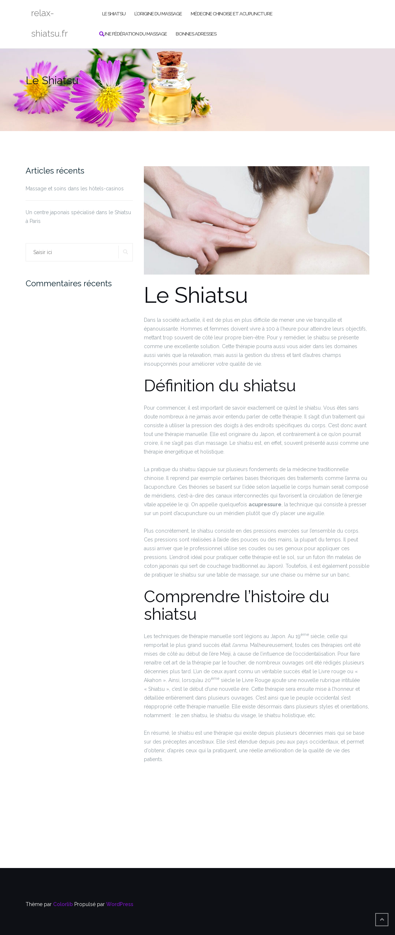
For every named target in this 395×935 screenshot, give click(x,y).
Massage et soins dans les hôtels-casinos (75, 188)
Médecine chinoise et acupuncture (231, 13)
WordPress (119, 904)
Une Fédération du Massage (134, 34)
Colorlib (63, 904)
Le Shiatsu (114, 13)
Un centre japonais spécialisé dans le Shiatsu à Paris (78, 216)
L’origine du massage (158, 13)
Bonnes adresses (196, 34)
